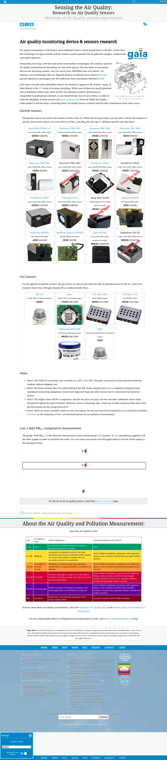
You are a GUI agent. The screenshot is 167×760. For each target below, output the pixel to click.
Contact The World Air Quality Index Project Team (40, 688)
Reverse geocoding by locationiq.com (86, 723)
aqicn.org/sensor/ (31, 24)
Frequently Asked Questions (37, 708)
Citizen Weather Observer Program (85, 709)
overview (31, 409)
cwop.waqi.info (74, 711)
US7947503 (123, 91)
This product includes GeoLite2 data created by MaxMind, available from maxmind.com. (88, 695)
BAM (100, 74)
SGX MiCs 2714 (130, 289)
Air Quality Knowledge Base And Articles (40, 700)
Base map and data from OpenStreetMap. (87, 726)
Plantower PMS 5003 (100, 123)
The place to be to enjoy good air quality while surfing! (88, 730)
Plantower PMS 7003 (69, 123)
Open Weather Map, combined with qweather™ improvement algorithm (89, 705)
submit (104, 744)
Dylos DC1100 (100, 227)
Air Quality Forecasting (32, 717)
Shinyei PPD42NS (130, 193)
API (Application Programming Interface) (40, 721)
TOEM (103, 70)
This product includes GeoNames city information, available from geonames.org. (90, 700)
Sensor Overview (104, 496)
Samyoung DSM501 (39, 227)
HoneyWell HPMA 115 (40, 123)
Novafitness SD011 (100, 158)
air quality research (32, 695)
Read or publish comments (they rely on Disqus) (46, 508)
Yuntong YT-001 (70, 193)
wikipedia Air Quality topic (92, 602)
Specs (70, 289)
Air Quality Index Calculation (35, 715)
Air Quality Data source (33, 713)
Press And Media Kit (31, 691)
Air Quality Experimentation (35, 702)
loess (116, 430)
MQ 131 (39, 289)
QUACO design (77, 734)
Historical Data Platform (33, 723)
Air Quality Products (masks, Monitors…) (40, 719)
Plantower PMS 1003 (39, 158)
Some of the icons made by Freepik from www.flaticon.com (86, 719)
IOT (40, 83)
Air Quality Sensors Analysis (35, 704)
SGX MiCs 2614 (100, 289)
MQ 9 (100, 324)
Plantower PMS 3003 (130, 123)
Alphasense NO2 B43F (70, 324)
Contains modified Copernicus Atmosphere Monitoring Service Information (87, 714)
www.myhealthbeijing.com (119, 614)
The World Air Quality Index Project (125, 686)
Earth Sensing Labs (69, 94)
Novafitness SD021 (39, 193)
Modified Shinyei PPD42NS (69, 227)
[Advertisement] (83, 639)
